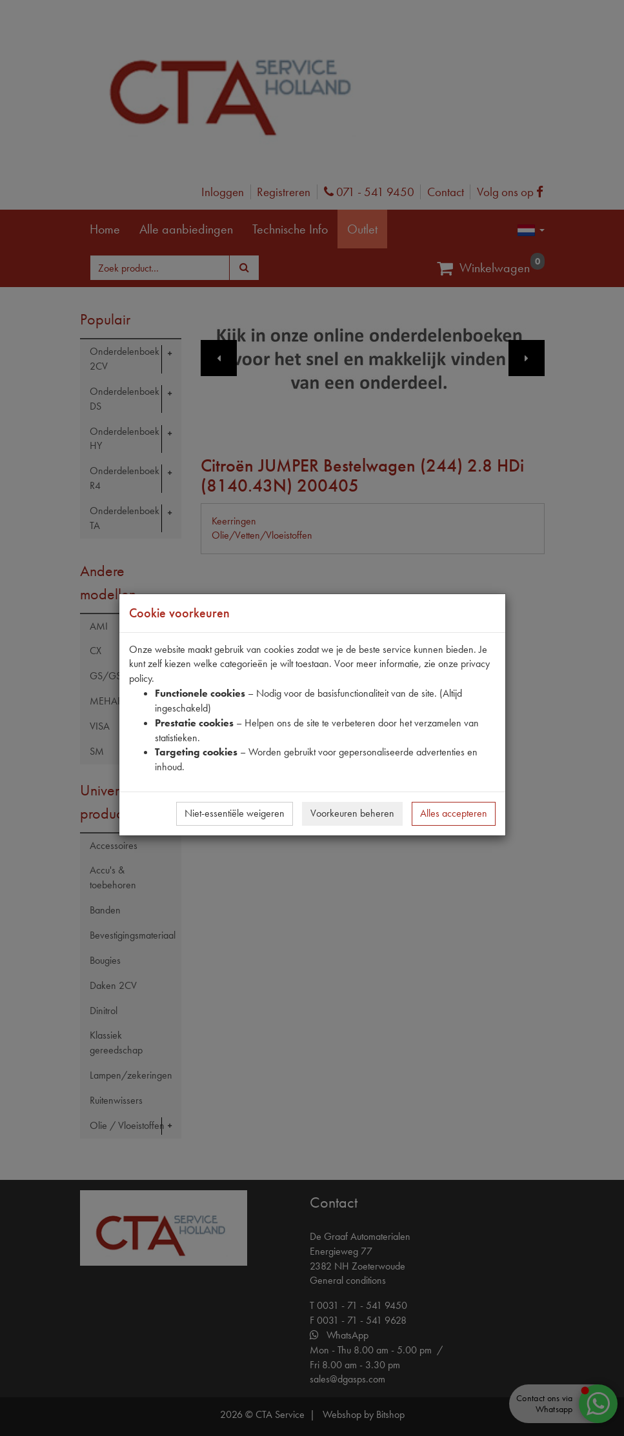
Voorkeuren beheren (352, 813)
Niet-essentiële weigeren (235, 813)
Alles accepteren (453, 813)
